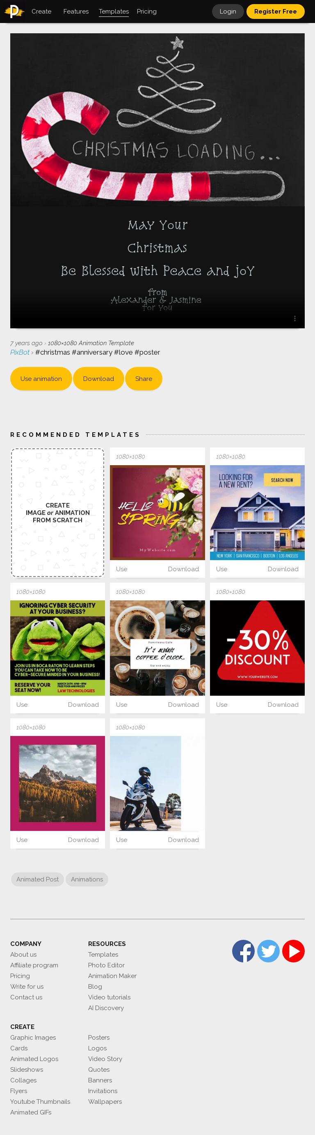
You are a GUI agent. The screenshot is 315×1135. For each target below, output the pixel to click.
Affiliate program (34, 965)
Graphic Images (33, 1037)
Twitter (268, 951)
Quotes (99, 1069)
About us (23, 954)
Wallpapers (105, 1101)
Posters (99, 1037)
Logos (97, 1048)
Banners (100, 1080)
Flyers (18, 1091)
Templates (103, 954)
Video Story (105, 1059)
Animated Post (37, 879)
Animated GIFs (30, 1112)
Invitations (102, 1091)
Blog (95, 986)
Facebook (243, 951)
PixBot (20, 352)
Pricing (20, 976)
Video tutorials (109, 997)
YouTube (293, 951)
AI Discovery (106, 1008)
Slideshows (26, 1069)
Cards (18, 1048)
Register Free (275, 11)
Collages (23, 1080)
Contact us (26, 997)
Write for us (26, 986)
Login (228, 11)
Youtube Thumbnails (40, 1101)
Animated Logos (34, 1059)
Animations (87, 879)
